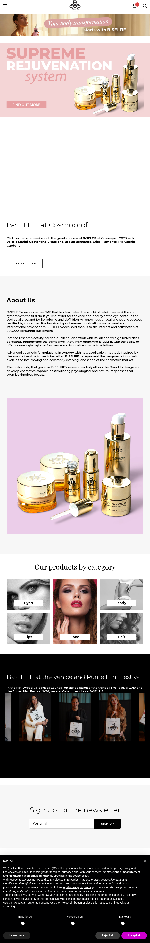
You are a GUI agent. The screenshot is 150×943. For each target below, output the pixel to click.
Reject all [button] (107, 935)
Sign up (107, 823)
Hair (121, 637)
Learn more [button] (16, 935)
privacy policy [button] (122, 868)
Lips (28, 637)
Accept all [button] (134, 935)
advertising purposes (78, 887)
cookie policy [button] (80, 875)
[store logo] (75, 6)
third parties (71, 879)
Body (121, 603)
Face (75, 637)
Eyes (28, 603)
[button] (145, 861)
